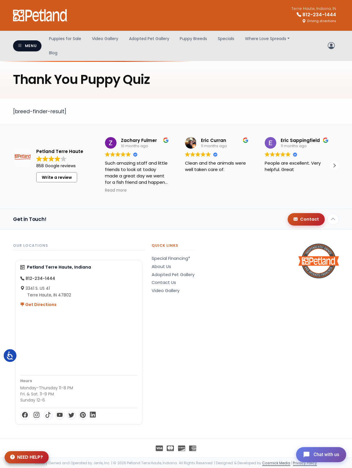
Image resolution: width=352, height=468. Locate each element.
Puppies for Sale (65, 39)
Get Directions (38, 304)
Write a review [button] (57, 177)
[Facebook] (25, 415)
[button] (334, 165)
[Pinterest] (83, 415)
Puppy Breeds (193, 39)
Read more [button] (116, 190)
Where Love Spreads (265, 39)
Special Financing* (171, 258)
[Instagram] (36, 415)
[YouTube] (59, 415)
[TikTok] (48, 415)
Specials (226, 39)
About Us (161, 266)
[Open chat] (321, 454)
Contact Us (164, 282)
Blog (53, 53)
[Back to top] (333, 219)
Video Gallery (105, 39)
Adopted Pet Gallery (149, 39)
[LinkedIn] (93, 415)
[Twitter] (71, 415)
